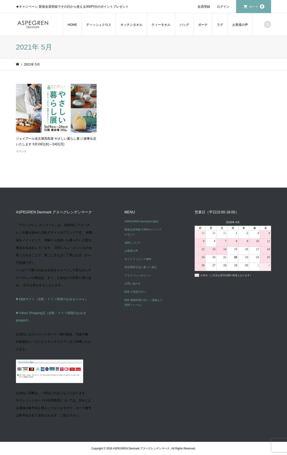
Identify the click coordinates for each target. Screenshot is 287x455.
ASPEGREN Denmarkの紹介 (141, 221)
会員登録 (204, 6)
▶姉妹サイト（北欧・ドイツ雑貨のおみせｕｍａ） (52, 299)
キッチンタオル (131, 24)
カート (256, 6)
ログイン (223, 6)
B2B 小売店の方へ (135, 291)
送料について (132, 242)
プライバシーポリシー (137, 275)
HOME (72, 24)
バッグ (184, 24)
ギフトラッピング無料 (137, 259)
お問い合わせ (132, 283)
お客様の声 (240, 24)
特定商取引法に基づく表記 (140, 267)
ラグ (220, 24)
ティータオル (161, 24)
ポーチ (203, 24)
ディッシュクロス (98, 24)
